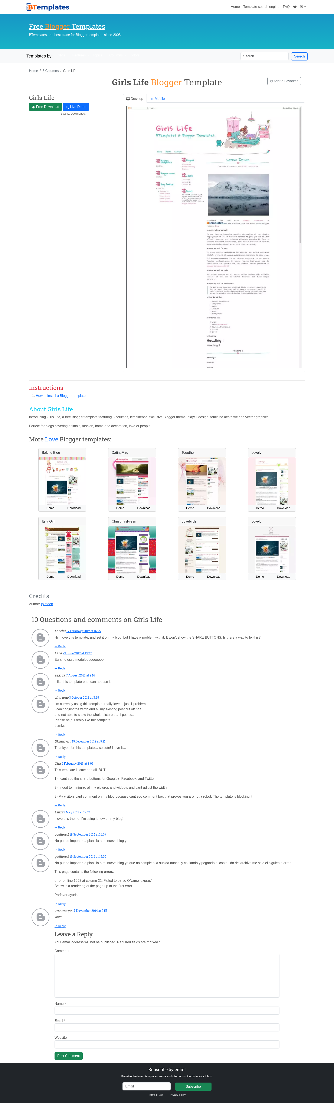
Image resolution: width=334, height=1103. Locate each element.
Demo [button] (50, 508)
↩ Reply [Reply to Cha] (60, 805)
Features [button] (79, 55)
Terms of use (155, 1094)
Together (188, 452)
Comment (62, 951)
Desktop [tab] (134, 99)
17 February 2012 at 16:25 (83, 631)
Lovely (256, 452)
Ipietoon (47, 604)
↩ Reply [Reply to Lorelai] (60, 646)
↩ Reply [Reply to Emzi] (60, 827)
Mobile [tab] (157, 99)
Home (236, 6)
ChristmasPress (124, 521)
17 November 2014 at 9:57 (89, 911)
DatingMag (120, 452)
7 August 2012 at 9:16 (80, 675)
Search (299, 56)
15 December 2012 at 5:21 (88, 741)
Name (60, 1003)
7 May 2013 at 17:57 (76, 812)
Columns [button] (116, 55)
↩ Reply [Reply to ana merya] (60, 926)
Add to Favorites (284, 81)
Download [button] (74, 508)
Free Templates (67, 26)
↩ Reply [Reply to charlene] (60, 734)
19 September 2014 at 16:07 (88, 834)
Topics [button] (98, 55)
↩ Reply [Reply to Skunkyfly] (60, 756)
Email (60, 1021)
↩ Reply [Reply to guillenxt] (60, 849)
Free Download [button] (45, 107)
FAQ (286, 7)
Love (51, 439)
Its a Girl (48, 521)
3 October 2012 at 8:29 (84, 697)
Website (61, 1037)
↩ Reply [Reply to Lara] (60, 668)
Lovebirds (189, 521)
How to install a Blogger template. (61, 396)
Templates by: (39, 56)
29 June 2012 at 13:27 (77, 653)
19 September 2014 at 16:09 (88, 857)
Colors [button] (135, 55)
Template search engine (261, 7)
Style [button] (62, 55)
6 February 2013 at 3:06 (78, 763)
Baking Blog (51, 452)
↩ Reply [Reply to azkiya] (60, 690)
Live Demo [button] (76, 107)
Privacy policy (178, 1094)
